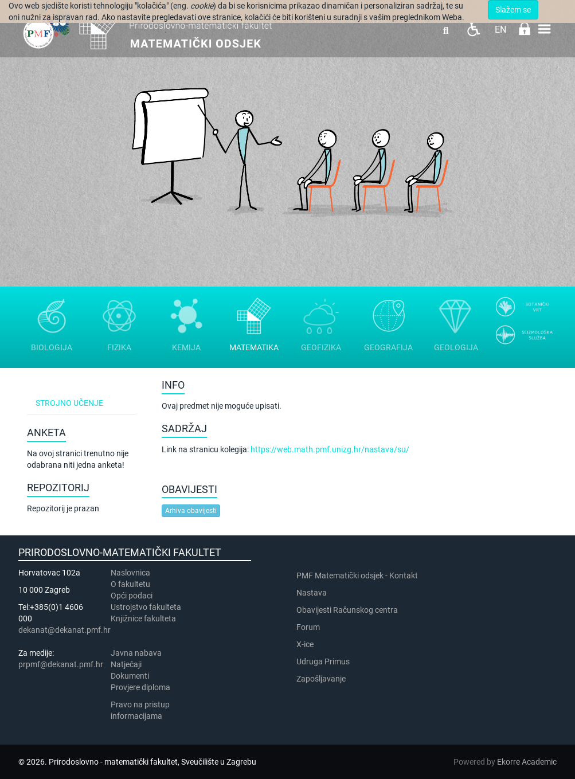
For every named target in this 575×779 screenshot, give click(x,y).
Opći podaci (131, 595)
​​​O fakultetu (130, 584)
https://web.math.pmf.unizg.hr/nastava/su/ (330, 449)
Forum (308, 627)
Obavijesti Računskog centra (347, 609)
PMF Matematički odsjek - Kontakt (357, 575)
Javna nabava (136, 652)
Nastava (311, 592)
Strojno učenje (69, 403)
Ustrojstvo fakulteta (146, 607)
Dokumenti (130, 675)
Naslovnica (130, 572)
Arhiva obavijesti (191, 511)
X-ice (305, 644)
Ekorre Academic (527, 761)
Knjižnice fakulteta (143, 618)
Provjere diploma (140, 687)
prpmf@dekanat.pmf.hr (60, 664)
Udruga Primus (323, 661)
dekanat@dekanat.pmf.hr (64, 630)
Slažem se (513, 9)
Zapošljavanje (321, 678)
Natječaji (126, 664)
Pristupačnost (473, 29)
